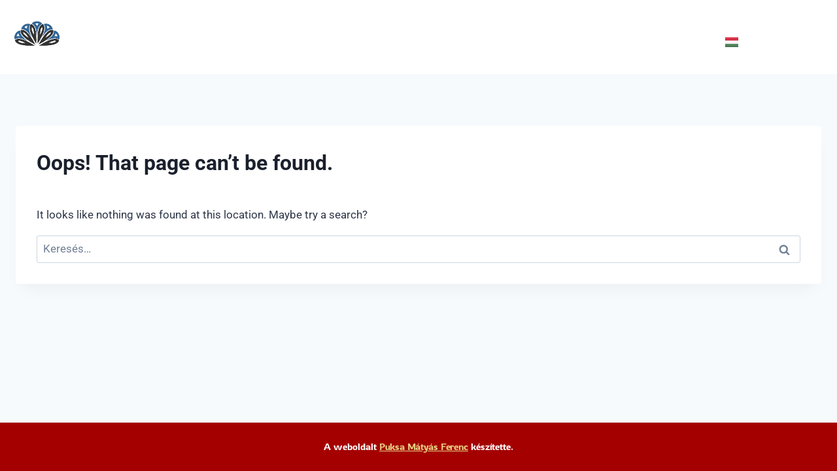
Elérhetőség (383, 42)
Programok (146, 42)
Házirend (523, 42)
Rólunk (217, 42)
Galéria (458, 42)
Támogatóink (293, 42)
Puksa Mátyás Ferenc (424, 446)
